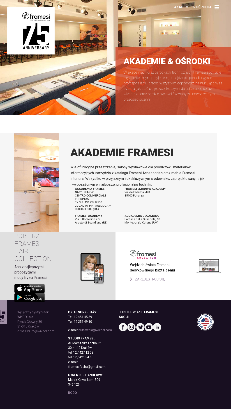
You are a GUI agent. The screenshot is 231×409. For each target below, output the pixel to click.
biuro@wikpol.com (40, 331)
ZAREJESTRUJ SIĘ (147, 279)
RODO (72, 393)
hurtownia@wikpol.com (95, 330)
